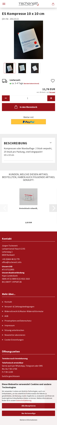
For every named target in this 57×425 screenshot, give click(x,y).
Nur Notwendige (29, 413)
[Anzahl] (28, 98)
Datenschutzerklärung (23, 400)
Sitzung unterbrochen (14, 330)
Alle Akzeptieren (29, 406)
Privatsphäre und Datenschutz (18, 320)
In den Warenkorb (25, 107)
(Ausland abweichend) (31, 83)
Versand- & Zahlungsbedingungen (19, 306)
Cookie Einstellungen (14, 339)
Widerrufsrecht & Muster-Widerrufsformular (24, 311)
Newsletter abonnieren (15, 335)
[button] (6, 98)
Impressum (10, 325)
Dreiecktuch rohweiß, (28, 208)
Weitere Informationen (28, 420)
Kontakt (8, 301)
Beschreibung (15, 143)
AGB (6, 316)
